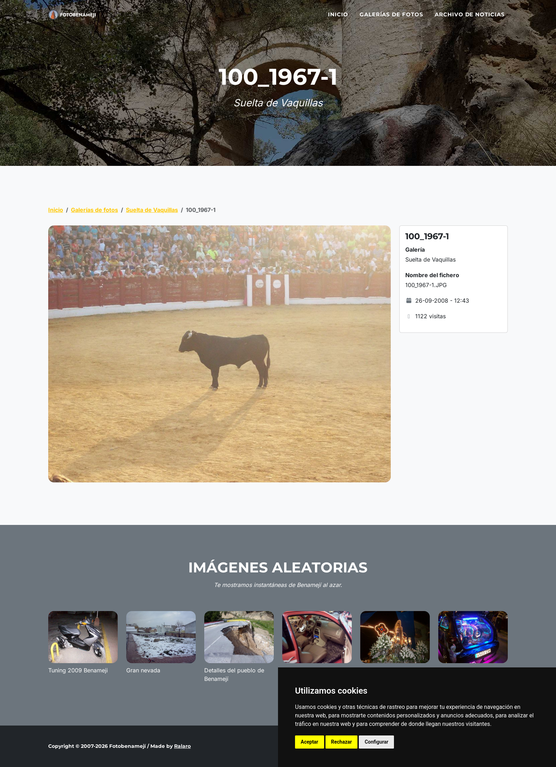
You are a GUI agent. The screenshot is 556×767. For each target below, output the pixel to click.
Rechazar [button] (341, 742)
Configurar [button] (376, 742)
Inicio (338, 18)
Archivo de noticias (470, 18)
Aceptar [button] (309, 742)
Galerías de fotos (391, 18)
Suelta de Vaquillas (152, 209)
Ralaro (182, 746)
